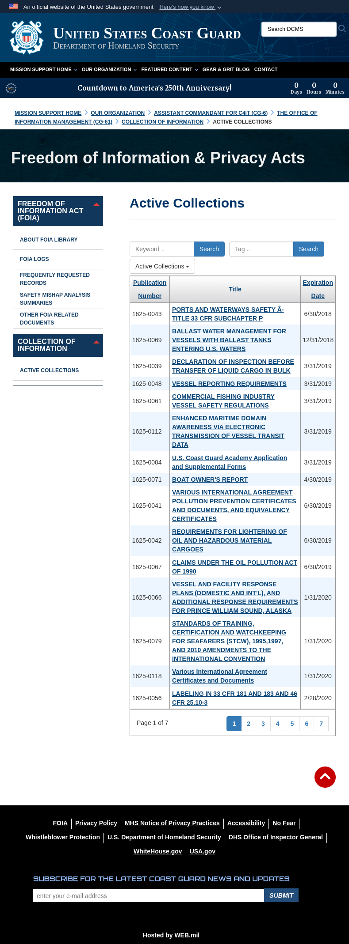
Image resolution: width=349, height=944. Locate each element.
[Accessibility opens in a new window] (246, 823)
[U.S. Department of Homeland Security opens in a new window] (164, 837)
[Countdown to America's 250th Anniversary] (318, 88)
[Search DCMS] (299, 29)
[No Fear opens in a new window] (283, 823)
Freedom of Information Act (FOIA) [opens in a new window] (50, 211)
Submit (281, 895)
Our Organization (109, 69)
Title (235, 289)
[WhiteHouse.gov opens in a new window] (158, 851)
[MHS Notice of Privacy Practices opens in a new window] (172, 823)
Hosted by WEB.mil (171, 935)
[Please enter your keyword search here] (162, 249)
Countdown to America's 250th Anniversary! (154, 88)
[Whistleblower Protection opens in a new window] (63, 837)
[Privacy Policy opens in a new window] (96, 823)
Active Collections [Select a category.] (162, 266)
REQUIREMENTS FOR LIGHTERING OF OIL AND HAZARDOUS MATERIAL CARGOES (229, 540)
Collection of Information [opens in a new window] (47, 345)
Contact (266, 69)
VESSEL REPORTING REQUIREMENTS (229, 383)
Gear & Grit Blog (226, 69)
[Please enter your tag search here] (261, 249)
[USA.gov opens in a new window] (202, 851)
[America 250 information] (11, 88)
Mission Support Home (43, 69)
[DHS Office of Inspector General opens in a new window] (276, 837)
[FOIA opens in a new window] (60, 823)
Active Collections (49, 370)
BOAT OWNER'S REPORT (210, 479)
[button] (191, 7)
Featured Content (169, 69)
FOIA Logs (34, 259)
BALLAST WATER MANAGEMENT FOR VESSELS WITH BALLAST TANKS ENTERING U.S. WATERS (229, 340)
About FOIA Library (48, 240)
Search (209, 249)
